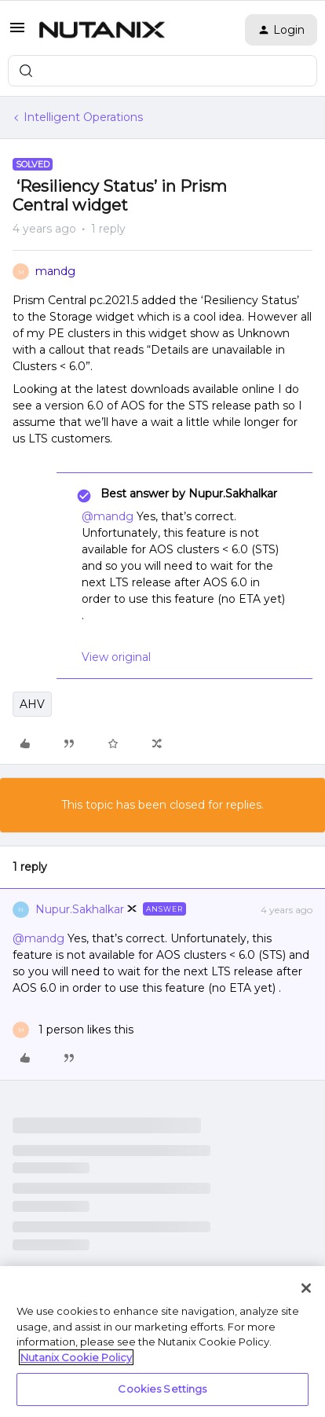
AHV (32, 704)
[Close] (306, 1288)
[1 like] (73, 1030)
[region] (162, 1341)
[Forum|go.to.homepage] (102, 29)
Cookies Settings (162, 1388)
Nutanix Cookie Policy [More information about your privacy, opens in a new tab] (76, 1357)
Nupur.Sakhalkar (79, 909)
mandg (55, 271)
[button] (17, 33)
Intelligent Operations (83, 117)
